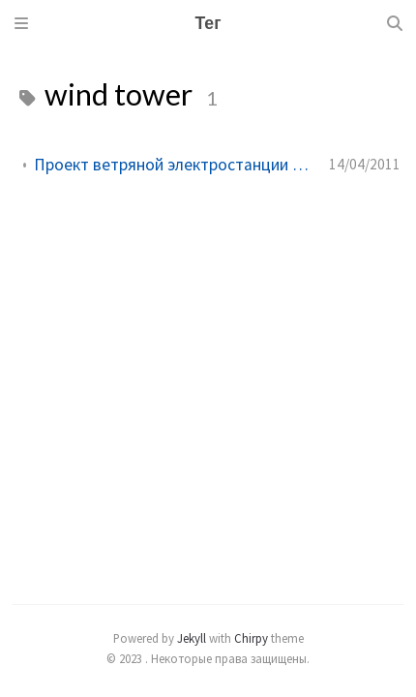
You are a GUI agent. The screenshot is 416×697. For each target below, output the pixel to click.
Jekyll (191, 638)
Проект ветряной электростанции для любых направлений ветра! (173, 164)
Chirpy (251, 638)
